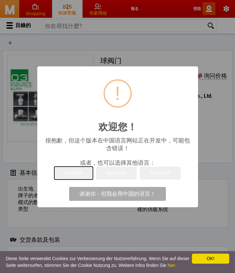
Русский (160, 173)
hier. (171, 265)
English (74, 173)
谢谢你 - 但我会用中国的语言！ (117, 194)
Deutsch (116, 173)
